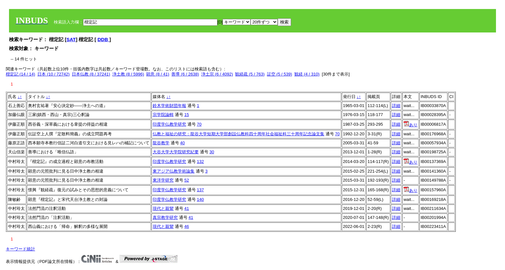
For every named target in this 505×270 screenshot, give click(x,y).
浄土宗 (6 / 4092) (217, 74)
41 (186, 208)
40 (182, 142)
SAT (71, 39)
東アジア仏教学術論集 (174, 171)
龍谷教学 (161, 142)
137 (200, 189)
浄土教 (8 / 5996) (128, 74)
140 (200, 199)
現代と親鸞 (163, 208)
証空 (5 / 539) (279, 74)
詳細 (396, 105)
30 (211, 151)
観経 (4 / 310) (306, 74)
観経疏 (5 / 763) (249, 74)
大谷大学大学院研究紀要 (176, 151)
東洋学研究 (163, 180)
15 (186, 114)
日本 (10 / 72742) (53, 74)
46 (186, 226)
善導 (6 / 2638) (185, 74)
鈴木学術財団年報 (169, 105)
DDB (104, 39)
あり (410, 124)
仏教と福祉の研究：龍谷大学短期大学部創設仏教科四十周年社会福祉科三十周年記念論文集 (238, 133)
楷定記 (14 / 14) (20, 74)
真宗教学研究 (165, 217)
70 (199, 124)
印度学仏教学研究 (169, 124)
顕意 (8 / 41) (157, 74)
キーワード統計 (20, 249)
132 (200, 161)
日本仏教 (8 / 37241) (91, 74)
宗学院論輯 (163, 114)
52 (186, 180)
